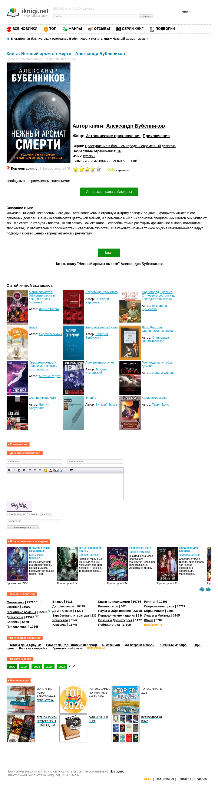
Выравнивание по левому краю (29, 470)
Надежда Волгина (189, 554)
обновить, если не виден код (29, 514)
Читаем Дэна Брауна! (25, 645)
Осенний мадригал (42, 397)
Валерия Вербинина (96, 335)
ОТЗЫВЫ (102, 29)
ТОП (52, 29)
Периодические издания (116, 615)
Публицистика (109, 624)
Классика (59, 624)
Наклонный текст (14, 470)
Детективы (15, 617)
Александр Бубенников (135, 126)
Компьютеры (108, 606)
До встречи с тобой (140, 645)
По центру (34, 470)
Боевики (13, 622)
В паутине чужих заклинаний (39, 549)
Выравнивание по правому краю (39, 470)
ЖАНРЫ (75, 29)
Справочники (154, 611)
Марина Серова (163, 372)
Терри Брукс (160, 404)
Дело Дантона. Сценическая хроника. (158, 329)
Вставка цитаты (61, 470)
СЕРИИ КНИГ (132, 29)
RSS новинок (165, 779)
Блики (33, 327)
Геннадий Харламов (97, 300)
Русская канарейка (33, 648)
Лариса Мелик (49, 309)
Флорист (91, 397)
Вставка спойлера (71, 470)
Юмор (148, 620)
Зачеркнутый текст (24, 470)
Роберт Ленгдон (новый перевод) (71, 645)
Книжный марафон (174, 645)
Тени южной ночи (140, 547)
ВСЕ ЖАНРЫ (153, 624)
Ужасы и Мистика (157, 615)
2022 (62, 666)
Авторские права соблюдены (109, 191)
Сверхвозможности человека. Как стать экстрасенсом (43, 366)
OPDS (148, 779)
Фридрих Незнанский (96, 371)
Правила (200, 779)
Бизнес (57, 601)
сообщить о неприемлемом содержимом (38, 181)
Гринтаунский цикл (67, 648)
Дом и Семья (62, 611)
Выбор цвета (50, 470)
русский (89, 156)
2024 (37, 666)
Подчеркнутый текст (19, 470)
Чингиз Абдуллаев (39, 406)
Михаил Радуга (49, 376)
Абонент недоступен (100, 362)
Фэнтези (13, 606)
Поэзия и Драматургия (115, 620)
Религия (150, 601)
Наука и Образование (114, 611)
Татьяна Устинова (139, 551)
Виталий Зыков (106, 404)
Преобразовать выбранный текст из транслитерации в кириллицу (66, 470)
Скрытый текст (56, 470)
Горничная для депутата (188, 549)
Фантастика (15, 602)
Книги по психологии (114, 601)
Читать (109, 253)
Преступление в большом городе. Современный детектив (130, 146)
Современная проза (159, 606)
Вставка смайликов (45, 470)
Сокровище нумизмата (101, 292)
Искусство (60, 620)
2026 (12, 666)
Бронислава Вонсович (36, 556)
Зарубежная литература (70, 615)
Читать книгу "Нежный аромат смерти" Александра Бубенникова (109, 264)
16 (119, 151)
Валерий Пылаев (89, 554)
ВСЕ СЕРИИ (96, 648)
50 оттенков (111, 645)
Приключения (156, 136)
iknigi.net (117, 771)
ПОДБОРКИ (165, 29)
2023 (49, 666)
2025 (24, 666)
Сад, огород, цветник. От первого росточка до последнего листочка (158, 295)
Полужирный (9, 470)
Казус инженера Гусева (101, 327)
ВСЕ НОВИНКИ (25, 29)
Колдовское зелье (154, 397)
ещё (72, 666)
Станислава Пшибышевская (155, 339)
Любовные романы (21, 612)
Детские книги (63, 606)
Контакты (184, 779)
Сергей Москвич (50, 334)
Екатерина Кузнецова (154, 307)
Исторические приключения (113, 136)
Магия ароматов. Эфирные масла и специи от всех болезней (42, 297)
